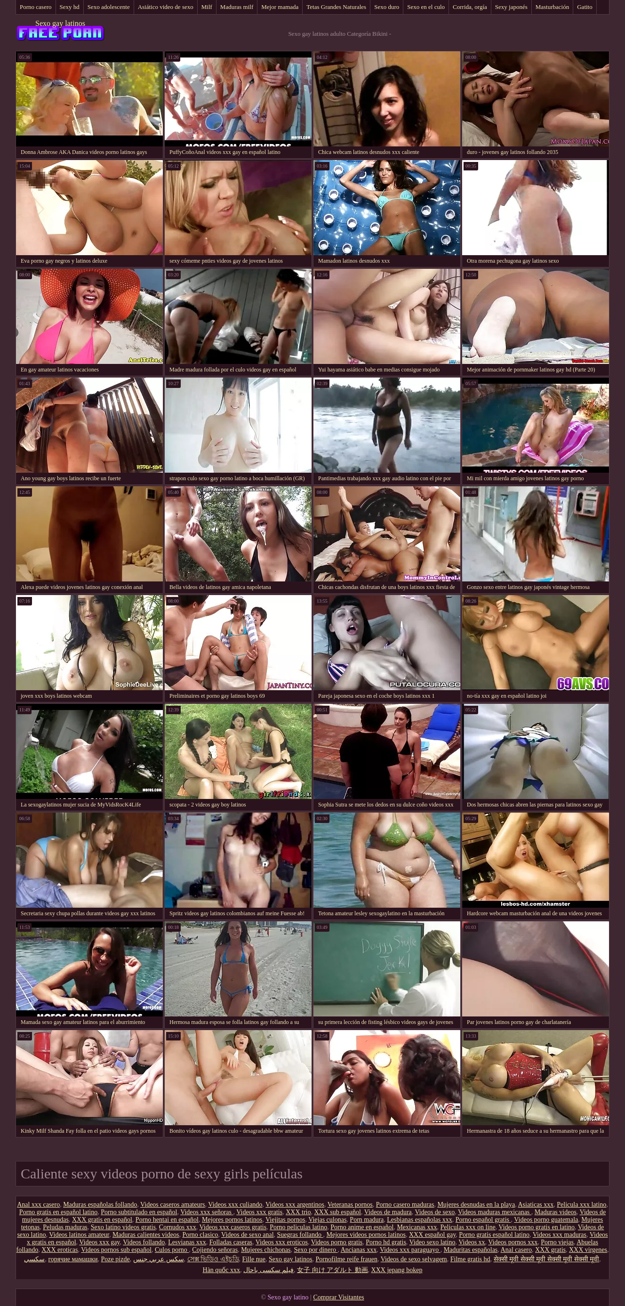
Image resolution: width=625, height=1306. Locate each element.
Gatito (585, 6)
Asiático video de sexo (165, 6)
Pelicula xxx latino (581, 1204)
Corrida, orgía (470, 6)
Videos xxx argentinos (294, 1204)
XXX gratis (550, 1249)
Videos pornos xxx (512, 1242)
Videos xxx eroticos (282, 1242)
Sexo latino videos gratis (123, 1227)
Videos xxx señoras (206, 1212)
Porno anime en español (361, 1227)
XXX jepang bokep (397, 1270)
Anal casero (516, 1249)
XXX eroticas (59, 1249)
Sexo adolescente (109, 6)
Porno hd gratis (386, 1242)
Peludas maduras (65, 1227)
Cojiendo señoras (215, 1249)
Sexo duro (386, 6)
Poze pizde (115, 1259)
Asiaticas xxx (535, 1204)
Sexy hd (70, 6)
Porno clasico (200, 1234)
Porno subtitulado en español (139, 1212)
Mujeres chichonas (265, 1249)
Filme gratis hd (470, 1259)
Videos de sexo (435, 1212)
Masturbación (552, 6)
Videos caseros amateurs (172, 1204)
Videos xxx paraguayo (410, 1249)
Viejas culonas (327, 1219)
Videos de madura (388, 1212)
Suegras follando (300, 1234)
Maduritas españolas (471, 1249)
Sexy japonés (511, 6)
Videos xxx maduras (559, 1234)
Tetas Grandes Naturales (336, 6)
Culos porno (172, 1249)
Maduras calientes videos (145, 1234)
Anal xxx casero (38, 1204)
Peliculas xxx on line (468, 1227)
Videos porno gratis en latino (536, 1227)
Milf (206, 6)
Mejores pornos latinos (232, 1219)
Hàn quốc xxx (221, 1270)
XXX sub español (337, 1212)
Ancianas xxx (359, 1249)
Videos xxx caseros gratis (233, 1227)
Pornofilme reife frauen (346, 1259)
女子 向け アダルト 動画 (332, 1270)
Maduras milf (236, 6)
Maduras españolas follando (100, 1204)
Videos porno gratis (337, 1242)
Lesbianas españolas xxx (419, 1219)
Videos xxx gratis (259, 1212)
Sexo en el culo (426, 6)
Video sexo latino (432, 1242)
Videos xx (471, 1242)
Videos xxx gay (99, 1242)
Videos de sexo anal (247, 1234)
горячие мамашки (72, 1259)
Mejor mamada (279, 6)
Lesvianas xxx (187, 1242)
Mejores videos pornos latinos (366, 1234)
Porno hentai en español (167, 1219)
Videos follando (144, 1242)
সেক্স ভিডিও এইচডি (213, 1259)
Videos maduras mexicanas (494, 1212)
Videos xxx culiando (235, 1204)
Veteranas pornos (350, 1204)
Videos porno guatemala (546, 1219)
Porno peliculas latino (298, 1227)
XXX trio (298, 1212)
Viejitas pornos (285, 1219)
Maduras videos (556, 1212)
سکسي (34, 1259)
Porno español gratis (483, 1219)
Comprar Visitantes (338, 1297)
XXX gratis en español (102, 1219)
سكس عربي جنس (158, 1259)
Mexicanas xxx (417, 1227)
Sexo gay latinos (60, 23)
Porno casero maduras (405, 1204)
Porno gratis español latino (494, 1234)
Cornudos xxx (177, 1227)
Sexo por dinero (315, 1249)
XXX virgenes (588, 1249)
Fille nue (253, 1259)
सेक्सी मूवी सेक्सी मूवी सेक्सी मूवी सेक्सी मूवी (547, 1259)
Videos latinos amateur (79, 1234)
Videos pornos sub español (116, 1249)
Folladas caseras (230, 1242)
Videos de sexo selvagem (414, 1259)
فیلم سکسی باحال (268, 1270)
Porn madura (367, 1219)
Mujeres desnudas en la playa (476, 1204)
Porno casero (36, 6)
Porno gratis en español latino (58, 1212)
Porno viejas (557, 1242)
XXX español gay (432, 1234)
